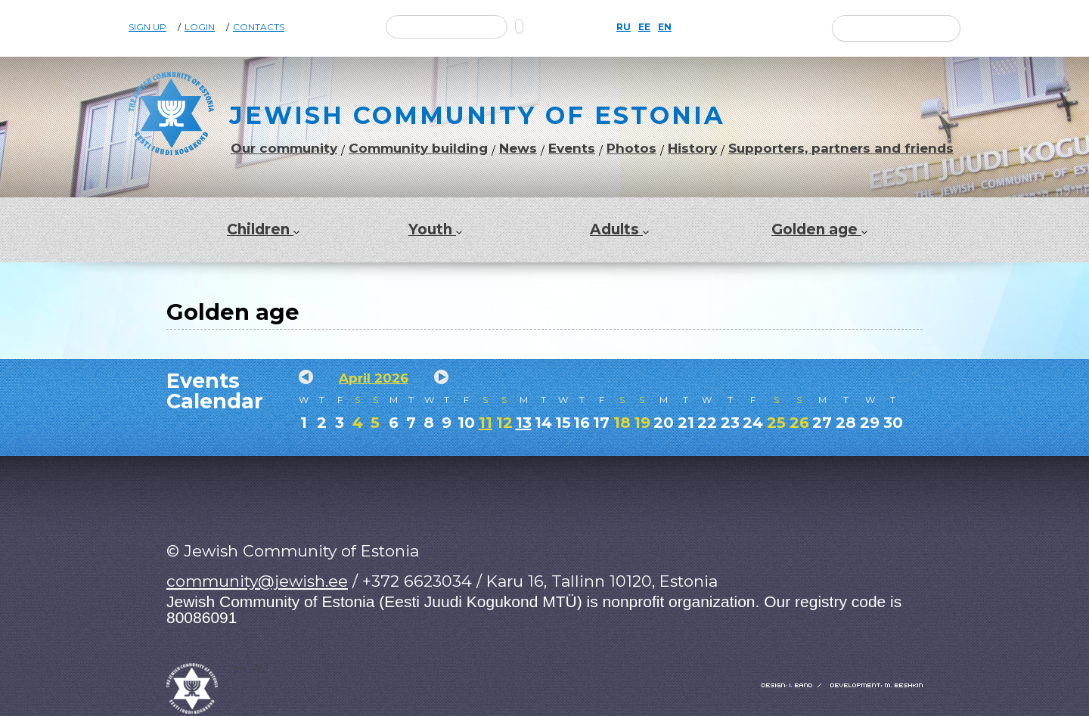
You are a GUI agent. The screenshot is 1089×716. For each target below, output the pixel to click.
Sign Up (147, 27)
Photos (631, 148)
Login (200, 27)
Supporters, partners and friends (841, 148)
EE (644, 27)
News (518, 148)
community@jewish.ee (257, 581)
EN (665, 27)
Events (571, 148)
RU (623, 27)
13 (524, 423)
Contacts (258, 27)
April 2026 (373, 378)
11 (485, 423)
